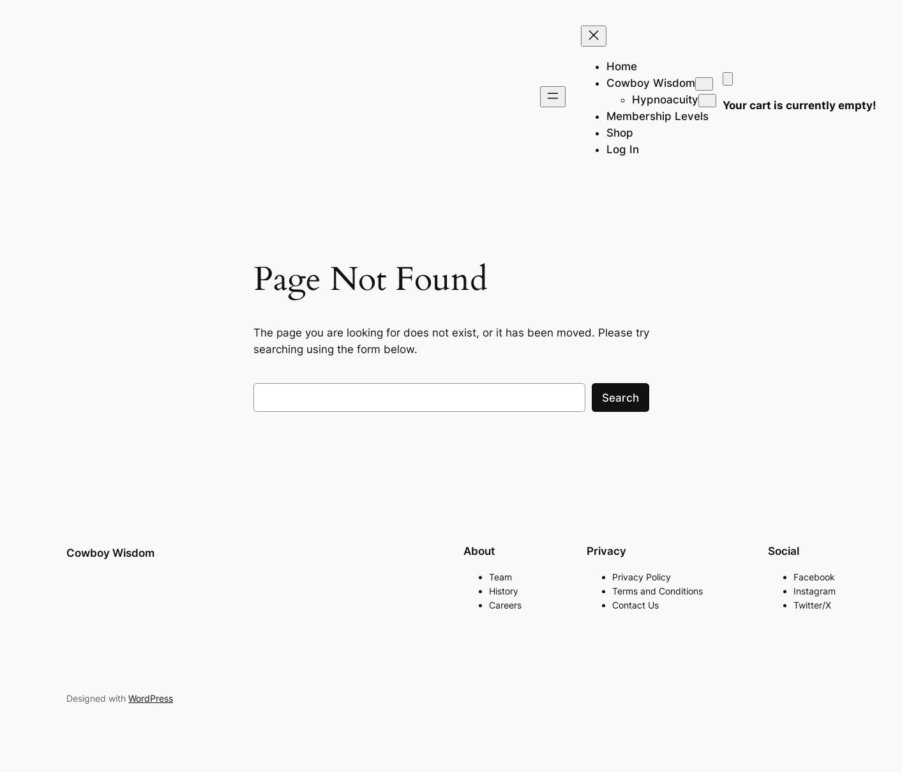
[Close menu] (593, 36)
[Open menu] (553, 96)
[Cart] (728, 79)
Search (620, 397)
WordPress (150, 698)
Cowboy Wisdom (110, 553)
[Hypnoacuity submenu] (707, 100)
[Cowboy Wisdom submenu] (704, 84)
